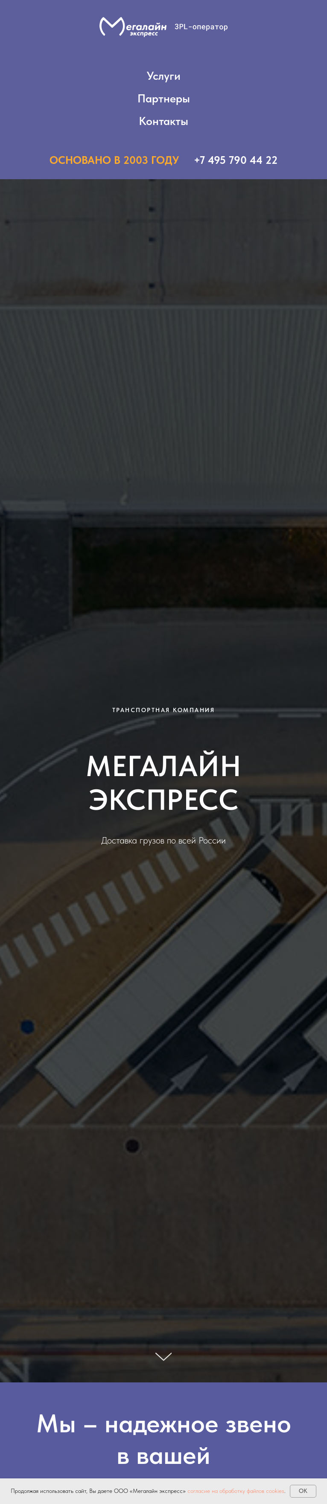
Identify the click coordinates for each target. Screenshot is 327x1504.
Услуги (164, 76)
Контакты (163, 121)
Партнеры (163, 98)
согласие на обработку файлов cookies (235, 1490)
